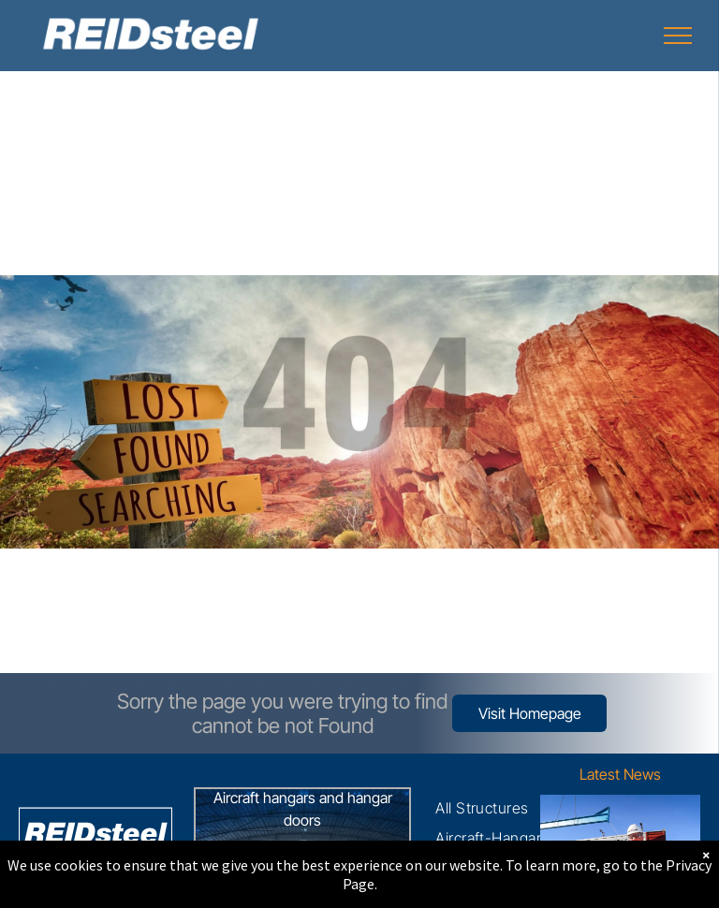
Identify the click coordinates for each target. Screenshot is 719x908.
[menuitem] (482, 808)
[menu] (677, 35)
